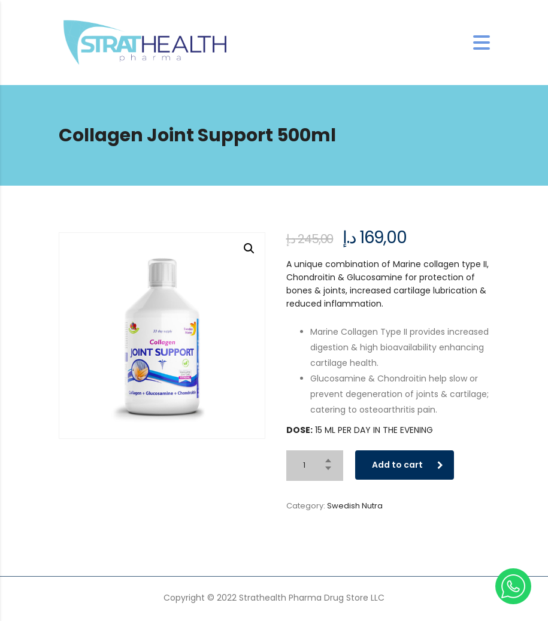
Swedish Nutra (355, 505)
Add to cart (407, 465)
